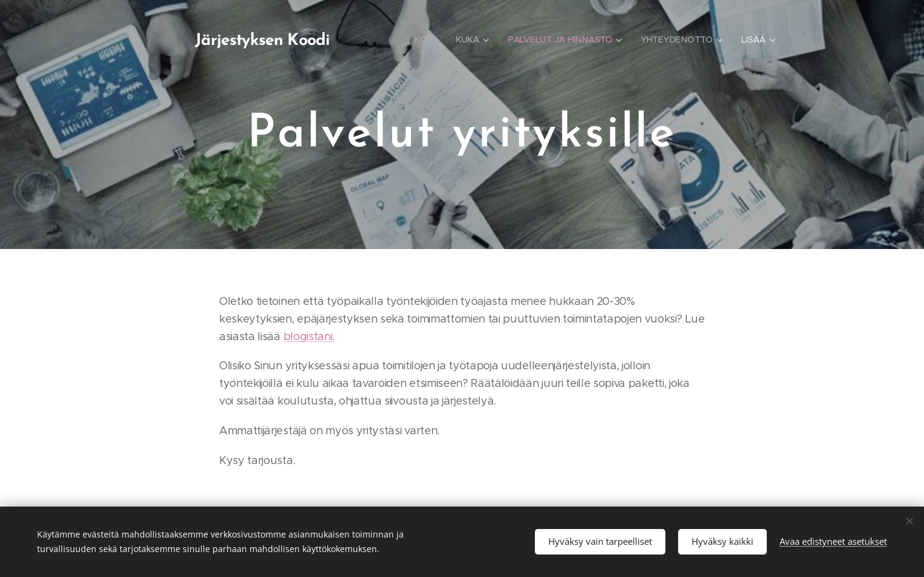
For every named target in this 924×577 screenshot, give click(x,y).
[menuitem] (425, 39)
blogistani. (309, 336)
